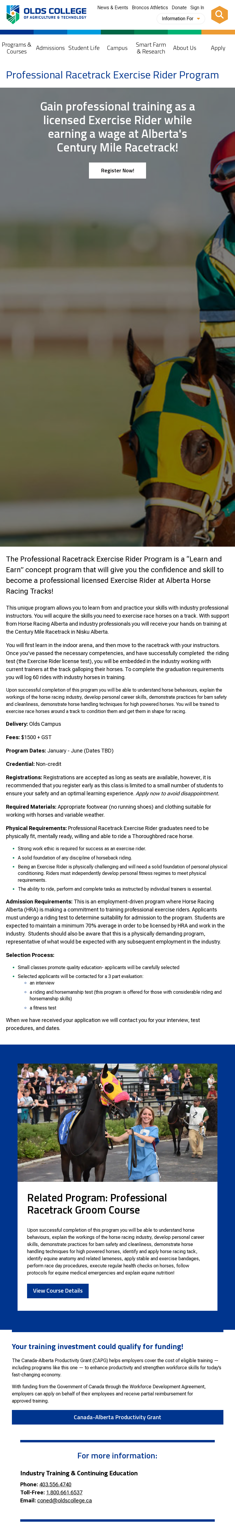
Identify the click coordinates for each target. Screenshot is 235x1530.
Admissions (50, 47)
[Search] (219, 15)
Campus (117, 47)
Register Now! (117, 170)
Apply (218, 47)
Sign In (197, 7)
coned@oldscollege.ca (64, 1500)
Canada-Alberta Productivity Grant (117, 1417)
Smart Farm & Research (151, 48)
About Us (184, 47)
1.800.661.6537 (64, 1492)
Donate (179, 7)
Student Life (84, 47)
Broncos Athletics (150, 7)
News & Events (112, 7)
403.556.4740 (55, 1484)
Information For (181, 18)
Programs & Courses (17, 48)
